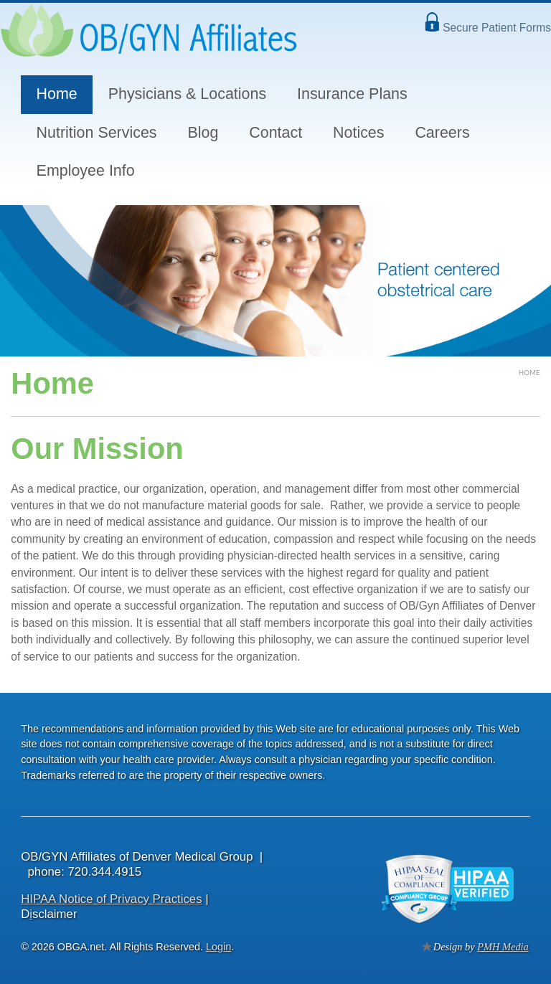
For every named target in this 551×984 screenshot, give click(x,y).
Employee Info (86, 170)
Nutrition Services (97, 132)
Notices (358, 132)
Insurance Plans (352, 94)
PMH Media (503, 946)
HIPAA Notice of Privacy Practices (111, 899)
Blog (202, 132)
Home (57, 94)
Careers (442, 132)
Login (218, 946)
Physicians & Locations (187, 94)
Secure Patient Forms (497, 28)
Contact (275, 132)
